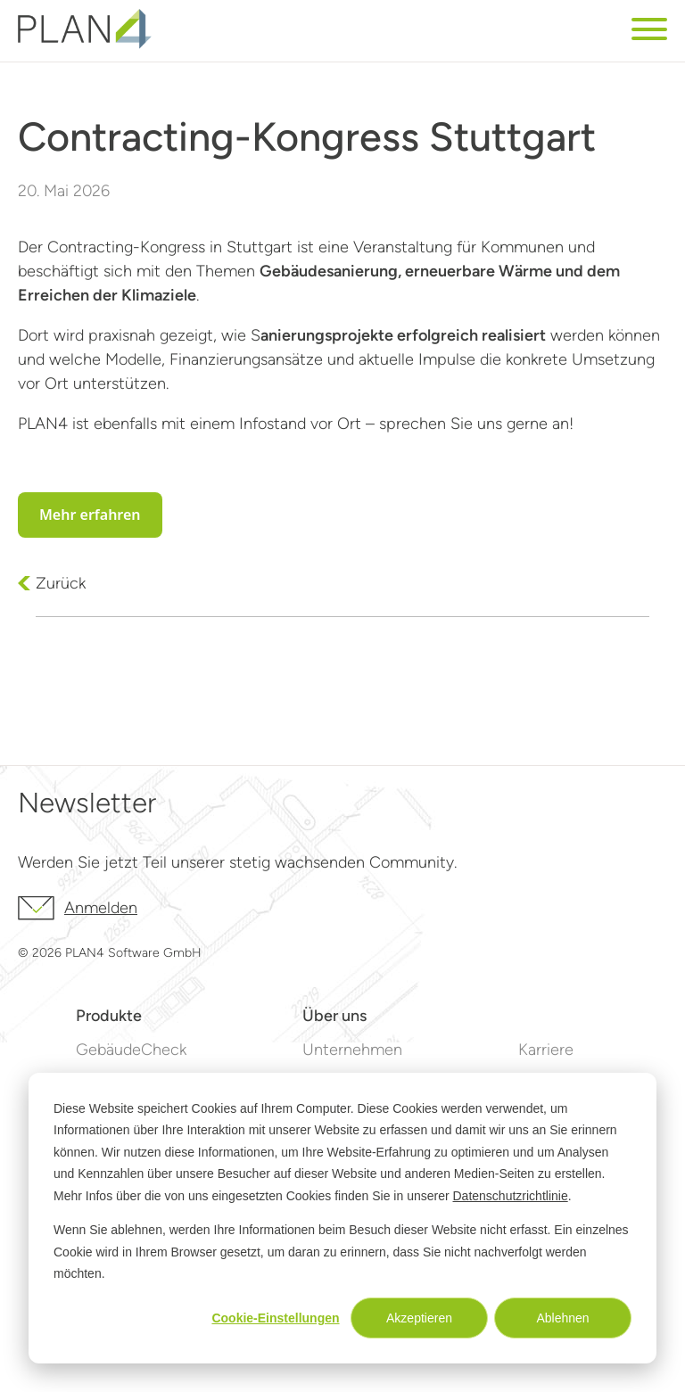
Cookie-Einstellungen (275, 1318)
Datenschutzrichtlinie (510, 1196)
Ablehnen (562, 1318)
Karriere (546, 1049)
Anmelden (77, 908)
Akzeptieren (419, 1318)
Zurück (61, 583)
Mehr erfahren (90, 514)
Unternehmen (352, 1049)
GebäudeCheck (131, 1049)
